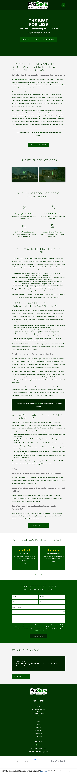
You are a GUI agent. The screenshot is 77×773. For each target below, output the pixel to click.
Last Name (42, 596)
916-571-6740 (38, 701)
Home (38, 724)
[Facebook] (37, 745)
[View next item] (40, 574)
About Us (38, 727)
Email (41, 601)
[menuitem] (13, 762)
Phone (13, 601)
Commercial (38, 733)
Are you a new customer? (18, 611)
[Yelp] (40, 745)
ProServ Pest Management (20, 79)
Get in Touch (38, 736)
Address (14, 606)
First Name (14, 596)
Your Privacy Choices (30, 760)
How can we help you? (17, 615)
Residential (38, 730)
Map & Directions (38, 716)
